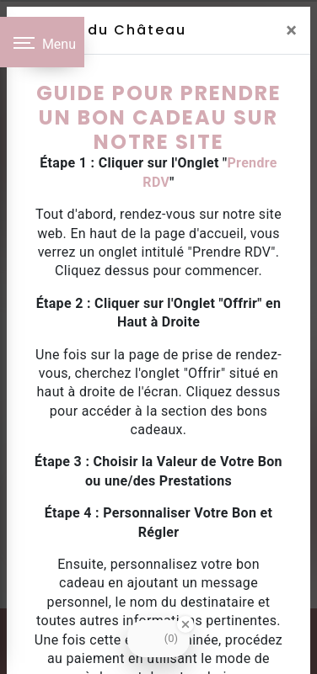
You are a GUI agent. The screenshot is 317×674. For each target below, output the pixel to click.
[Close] (291, 30)
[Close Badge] (185, 624)
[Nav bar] (42, 42)
